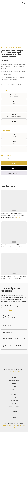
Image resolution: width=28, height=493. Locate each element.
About (14, 458)
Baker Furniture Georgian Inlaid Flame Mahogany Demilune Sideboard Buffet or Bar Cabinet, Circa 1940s (12, 308)
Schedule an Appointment (14, 432)
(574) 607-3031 (14, 475)
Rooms (14, 444)
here (10, 371)
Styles (14, 447)
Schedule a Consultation (14, 467)
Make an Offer (14, 229)
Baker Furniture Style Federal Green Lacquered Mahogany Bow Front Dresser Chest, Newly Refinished (12, 276)
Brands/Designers (14, 441)
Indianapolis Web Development (10, 486)
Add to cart (14, 224)
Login (14, 464)
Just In (14, 450)
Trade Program (14, 461)
